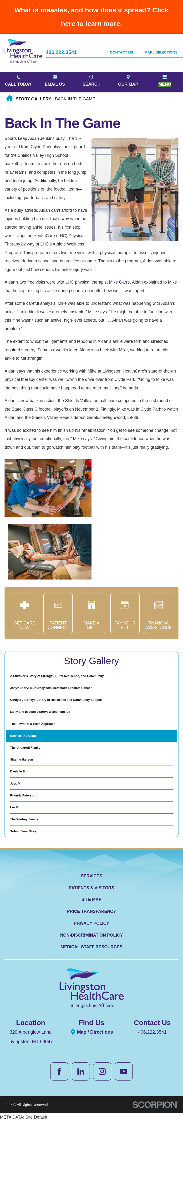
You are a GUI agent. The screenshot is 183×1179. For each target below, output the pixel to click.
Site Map (91, 961)
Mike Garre (119, 282)
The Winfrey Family (29, 874)
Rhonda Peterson (27, 841)
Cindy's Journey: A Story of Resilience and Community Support (73, 710)
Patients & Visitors (91, 949)
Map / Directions (161, 53)
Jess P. (17, 825)
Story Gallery (33, 99)
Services (91, 937)
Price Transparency (91, 973)
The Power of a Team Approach (41, 743)
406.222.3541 (61, 52)
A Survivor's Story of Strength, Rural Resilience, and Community (74, 678)
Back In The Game (28, 760)
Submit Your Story (28, 891)
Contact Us (121, 53)
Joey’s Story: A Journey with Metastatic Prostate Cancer (66, 694)
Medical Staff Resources (91, 1008)
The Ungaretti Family (31, 776)
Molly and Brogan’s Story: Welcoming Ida (51, 727)
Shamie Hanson (26, 792)
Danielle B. (21, 809)
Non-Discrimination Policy (91, 996)
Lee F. (16, 858)
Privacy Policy (91, 984)
